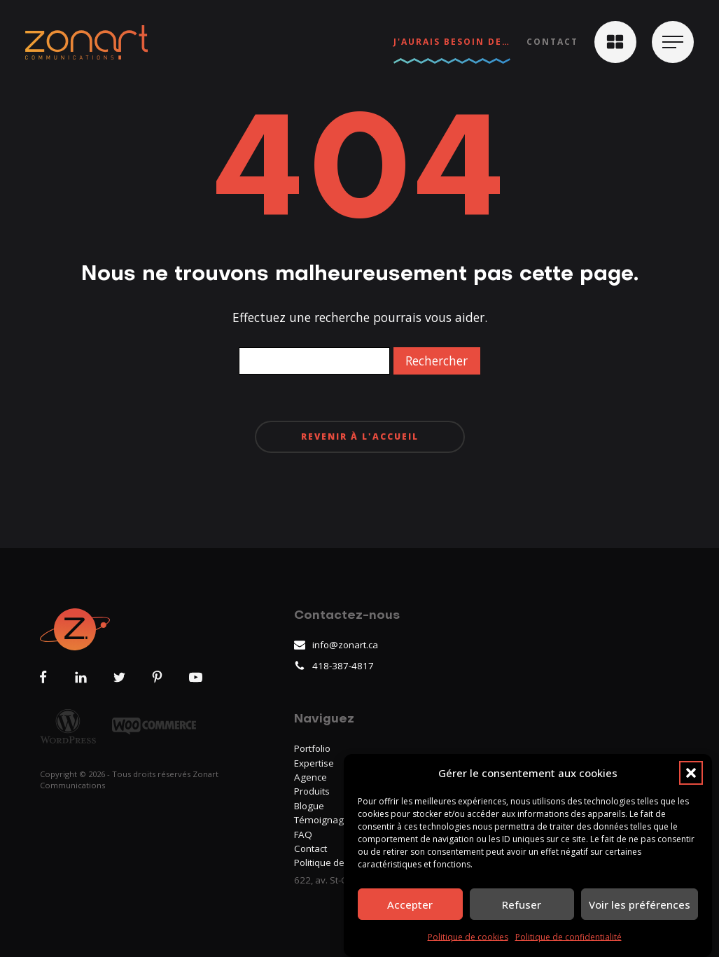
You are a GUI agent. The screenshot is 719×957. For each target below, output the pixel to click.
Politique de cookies (468, 938)
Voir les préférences (639, 904)
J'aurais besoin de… (451, 42)
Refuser (521, 904)
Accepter (410, 904)
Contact (552, 42)
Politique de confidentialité (568, 938)
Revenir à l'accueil (360, 436)
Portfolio (312, 748)
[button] (691, 773)
